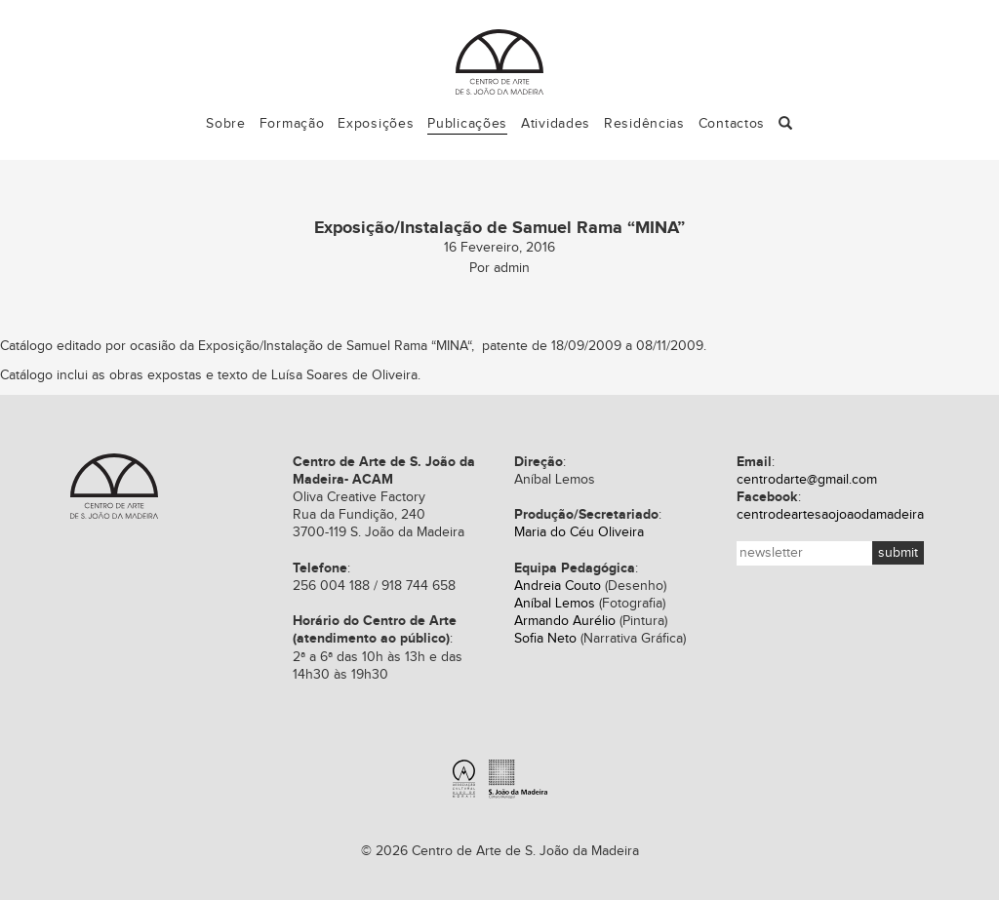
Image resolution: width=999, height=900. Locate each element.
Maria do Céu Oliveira (579, 532)
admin (512, 268)
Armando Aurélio (565, 621)
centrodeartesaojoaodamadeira (830, 515)
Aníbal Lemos (554, 603)
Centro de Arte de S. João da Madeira (114, 486)
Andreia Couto (557, 586)
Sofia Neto (545, 638)
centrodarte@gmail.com (807, 480)
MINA (451, 346)
